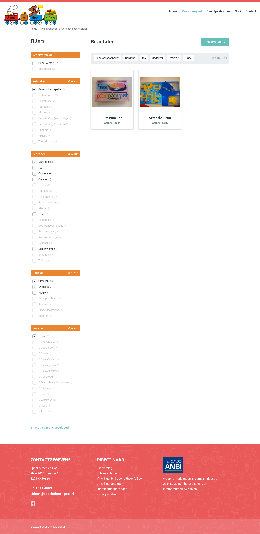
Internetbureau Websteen (180, 489)
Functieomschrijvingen (112, 489)
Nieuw (43, 292)
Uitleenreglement (108, 473)
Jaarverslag (104, 468)
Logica (44, 214)
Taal (144, 58)
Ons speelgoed (192, 11)
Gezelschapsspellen (107, 58)
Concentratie (47, 173)
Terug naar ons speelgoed (51, 427)
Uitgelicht (157, 58)
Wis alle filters (219, 57)
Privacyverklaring (108, 494)
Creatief (44, 179)
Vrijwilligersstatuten (110, 483)
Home (173, 11)
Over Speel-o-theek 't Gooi (224, 11)
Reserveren (213, 41)
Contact (251, 11)
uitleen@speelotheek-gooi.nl (52, 494)
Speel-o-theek (48, 63)
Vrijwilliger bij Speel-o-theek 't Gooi (119, 478)
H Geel (188, 58)
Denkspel (130, 58)
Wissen (74, 81)
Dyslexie (174, 58)
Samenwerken (48, 248)
